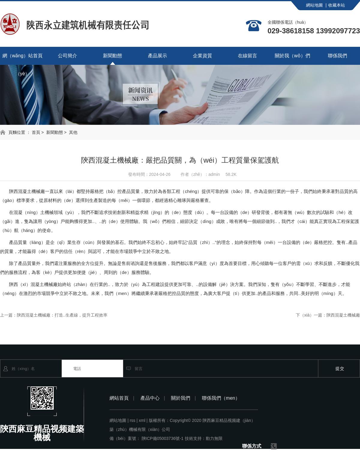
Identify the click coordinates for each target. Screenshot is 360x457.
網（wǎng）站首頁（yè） (22, 59)
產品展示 (157, 55)
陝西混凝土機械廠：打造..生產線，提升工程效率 (62, 315)
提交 (339, 368)
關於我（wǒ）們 (292, 55)
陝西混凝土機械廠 (343, 315)
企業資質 (202, 55)
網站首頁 (122, 398)
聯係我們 (337, 55)
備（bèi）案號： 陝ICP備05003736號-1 (147, 438)
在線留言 (247, 55)
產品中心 (152, 398)
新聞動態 (112, 55)
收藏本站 (336, 5)
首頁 (36, 132)
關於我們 (183, 398)
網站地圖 (316, 5)
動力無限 (214, 438)
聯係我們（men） (221, 398)
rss (133, 420)
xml (143, 420)
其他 (73, 132)
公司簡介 (67, 55)
